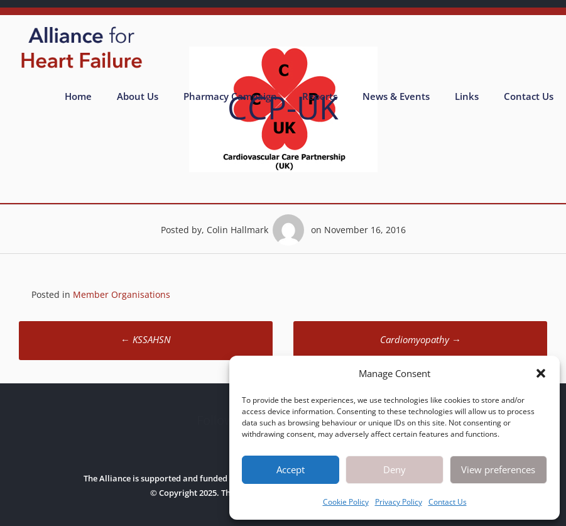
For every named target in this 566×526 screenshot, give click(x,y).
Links (467, 96)
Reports (319, 96)
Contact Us (447, 501)
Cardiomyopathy (420, 339)
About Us (137, 96)
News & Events (396, 96)
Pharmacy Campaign (230, 96)
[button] (541, 373)
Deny (394, 469)
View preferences (498, 469)
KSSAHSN (146, 339)
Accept (290, 469)
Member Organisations (121, 294)
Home (78, 96)
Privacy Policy (398, 501)
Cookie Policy (346, 501)
